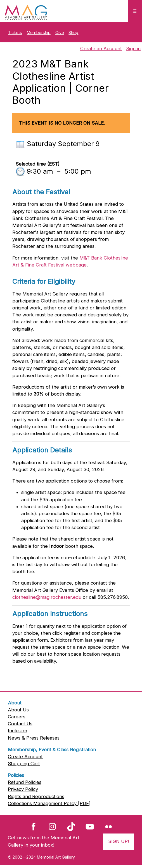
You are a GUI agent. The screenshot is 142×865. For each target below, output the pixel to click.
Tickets (15, 32)
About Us (18, 710)
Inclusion (17, 730)
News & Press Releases (34, 738)
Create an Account (101, 48)
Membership (39, 32)
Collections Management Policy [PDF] (49, 803)
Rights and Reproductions (36, 796)
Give (59, 32)
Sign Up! (118, 841)
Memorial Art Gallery (56, 857)
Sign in (133, 48)
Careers (16, 716)
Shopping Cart (24, 763)
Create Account (25, 756)
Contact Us (20, 723)
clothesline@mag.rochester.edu (46, 597)
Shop (73, 32)
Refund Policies (24, 782)
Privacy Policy (23, 789)
